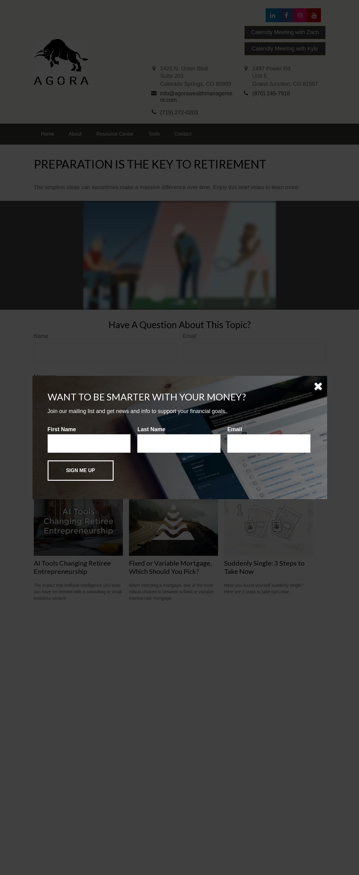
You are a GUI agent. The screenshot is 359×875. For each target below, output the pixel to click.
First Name (62, 429)
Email (234, 429)
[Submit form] (81, 470)
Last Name (151, 429)
